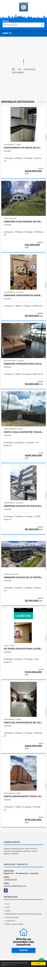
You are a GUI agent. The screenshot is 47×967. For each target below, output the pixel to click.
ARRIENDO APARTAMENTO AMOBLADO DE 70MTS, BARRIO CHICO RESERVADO (23, 295)
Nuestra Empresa (12, 917)
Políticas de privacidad (14, 924)
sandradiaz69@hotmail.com (15, 886)
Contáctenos (10, 921)
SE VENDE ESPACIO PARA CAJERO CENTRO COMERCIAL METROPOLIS (23, 648)
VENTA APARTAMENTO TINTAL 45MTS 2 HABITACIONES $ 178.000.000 (23, 796)
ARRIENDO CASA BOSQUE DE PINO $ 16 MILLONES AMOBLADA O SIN (23, 221)
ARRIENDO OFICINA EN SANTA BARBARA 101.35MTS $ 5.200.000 (23, 506)
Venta (7, 907)
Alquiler (8, 911)
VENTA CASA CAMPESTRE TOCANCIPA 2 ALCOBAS (23, 432)
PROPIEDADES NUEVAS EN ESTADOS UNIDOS (23, 914)
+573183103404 (10, 880)
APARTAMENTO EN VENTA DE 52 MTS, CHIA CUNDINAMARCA (23, 147)
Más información (12, 965)
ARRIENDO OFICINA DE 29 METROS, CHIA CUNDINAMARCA (23, 577)
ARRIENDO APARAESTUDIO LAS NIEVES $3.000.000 (23, 364)
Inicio (7, 904)
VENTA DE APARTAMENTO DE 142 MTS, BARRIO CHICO (23, 722)
